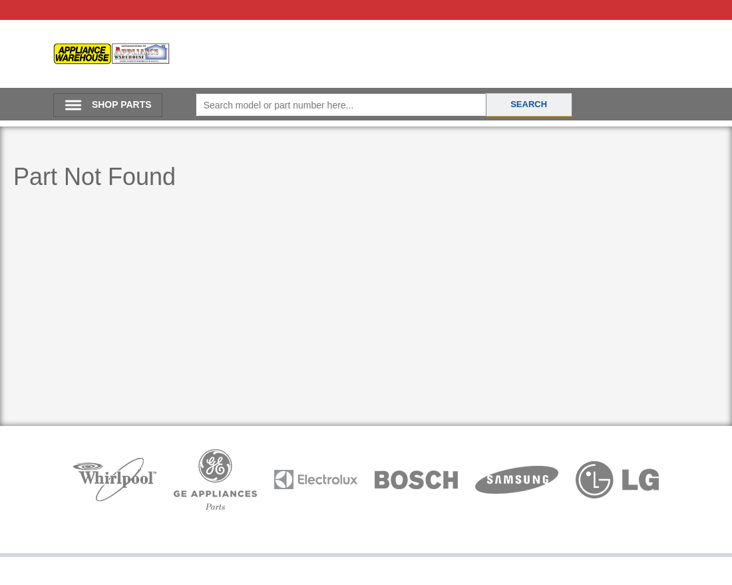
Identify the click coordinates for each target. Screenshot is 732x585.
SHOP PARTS (122, 104)
